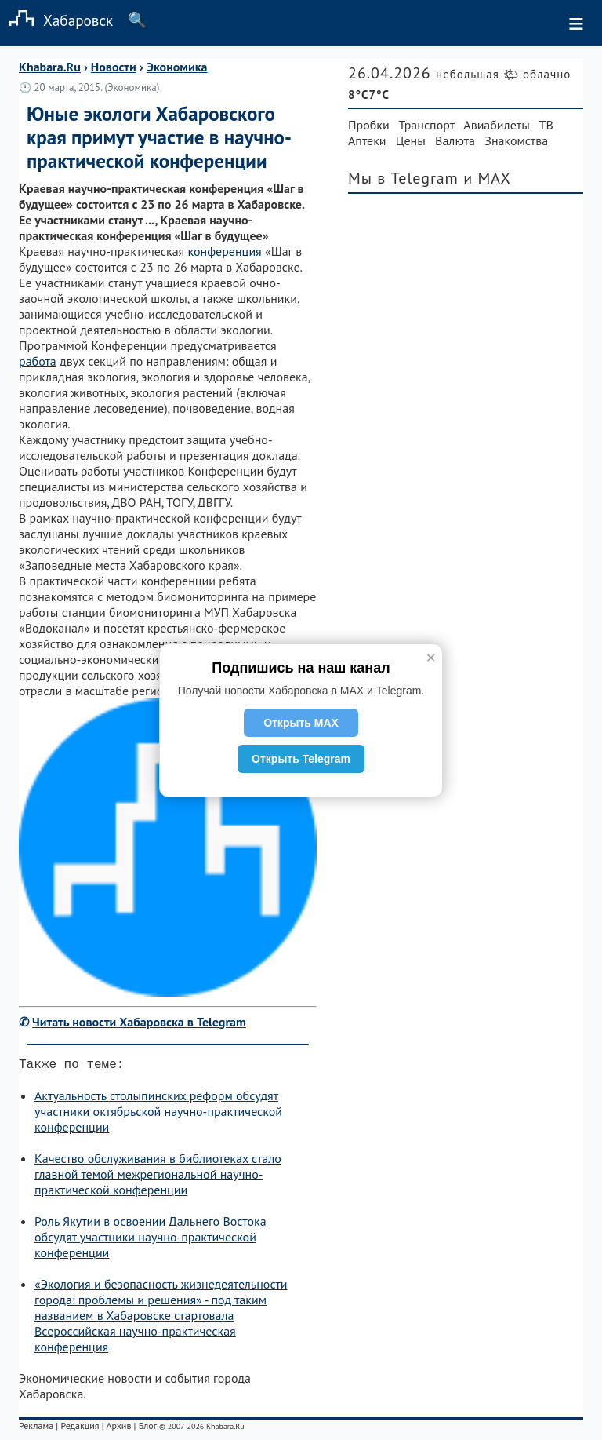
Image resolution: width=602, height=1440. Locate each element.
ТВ (546, 125)
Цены (411, 140)
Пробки (369, 125)
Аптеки (367, 140)
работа (37, 361)
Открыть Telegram (301, 759)
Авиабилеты (496, 125)
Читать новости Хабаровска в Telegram (139, 1022)
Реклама (36, 1429)
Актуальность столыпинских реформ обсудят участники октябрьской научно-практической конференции (158, 1114)
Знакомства (516, 140)
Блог (148, 1429)
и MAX (487, 178)
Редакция (79, 1429)
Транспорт (427, 125)
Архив (118, 1429)
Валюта (455, 140)
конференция (225, 251)
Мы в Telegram (403, 178)
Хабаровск (56, 20)
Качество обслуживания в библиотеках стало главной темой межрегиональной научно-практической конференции (157, 1177)
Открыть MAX (301, 722)
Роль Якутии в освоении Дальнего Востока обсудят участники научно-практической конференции (150, 1239)
